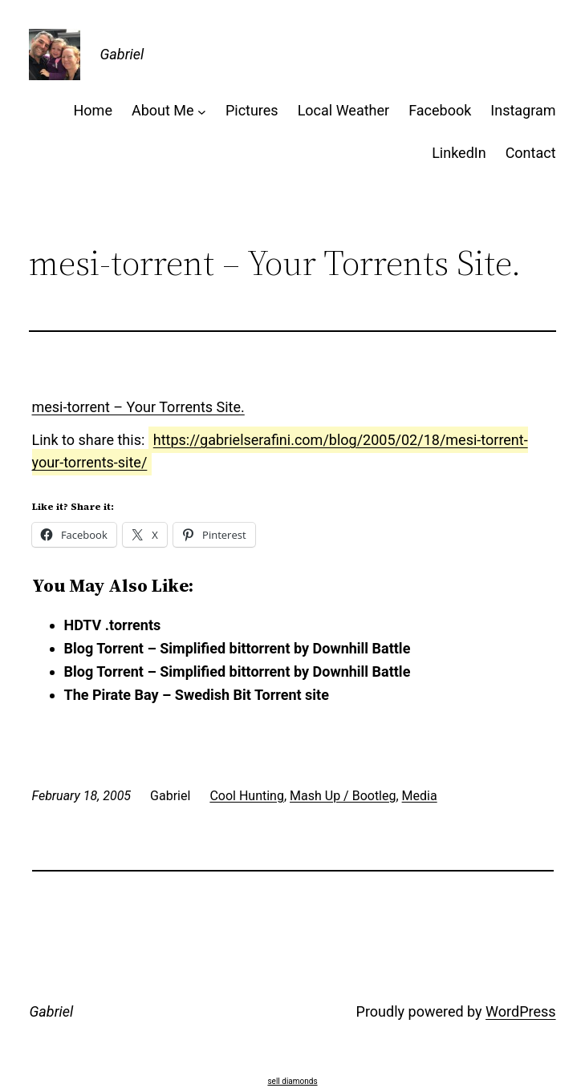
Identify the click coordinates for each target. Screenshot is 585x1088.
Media (419, 795)
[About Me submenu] (201, 111)
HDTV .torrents (112, 625)
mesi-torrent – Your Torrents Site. (138, 406)
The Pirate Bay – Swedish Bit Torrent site (196, 694)
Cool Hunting (246, 795)
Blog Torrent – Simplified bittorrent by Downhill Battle (237, 648)
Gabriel (122, 54)
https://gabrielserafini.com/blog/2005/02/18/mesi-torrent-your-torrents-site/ (280, 451)
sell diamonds (292, 1081)
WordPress (520, 1011)
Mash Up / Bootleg (343, 795)
